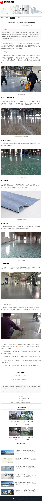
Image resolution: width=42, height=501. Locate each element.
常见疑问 (18, 17)
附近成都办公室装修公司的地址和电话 (20, 398)
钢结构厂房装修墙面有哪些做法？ (20, 379)
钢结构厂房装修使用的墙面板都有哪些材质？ (21, 402)
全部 (2, 17)
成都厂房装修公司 (14, 346)
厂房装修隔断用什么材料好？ (21, 375)
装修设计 (7, 17)
